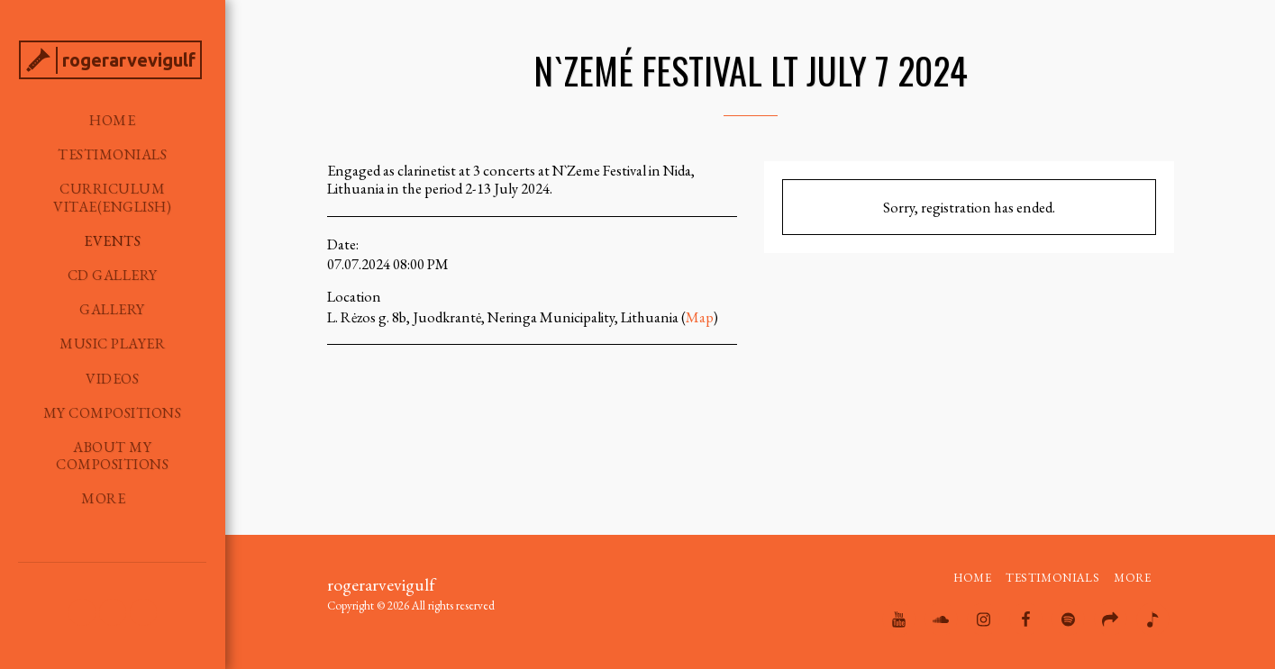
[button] (82, 612)
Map (700, 317)
